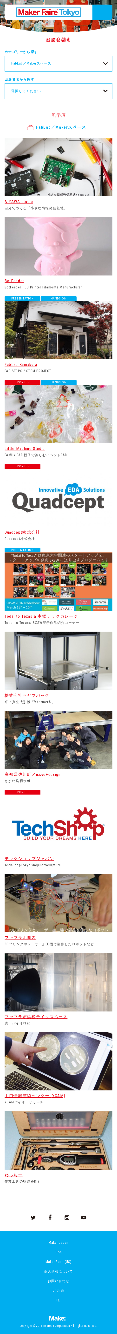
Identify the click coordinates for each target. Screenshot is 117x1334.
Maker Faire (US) (58, 1262)
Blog (58, 1252)
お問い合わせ (58, 1281)
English (58, 1290)
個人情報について (58, 1271)
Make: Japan (58, 1242)
